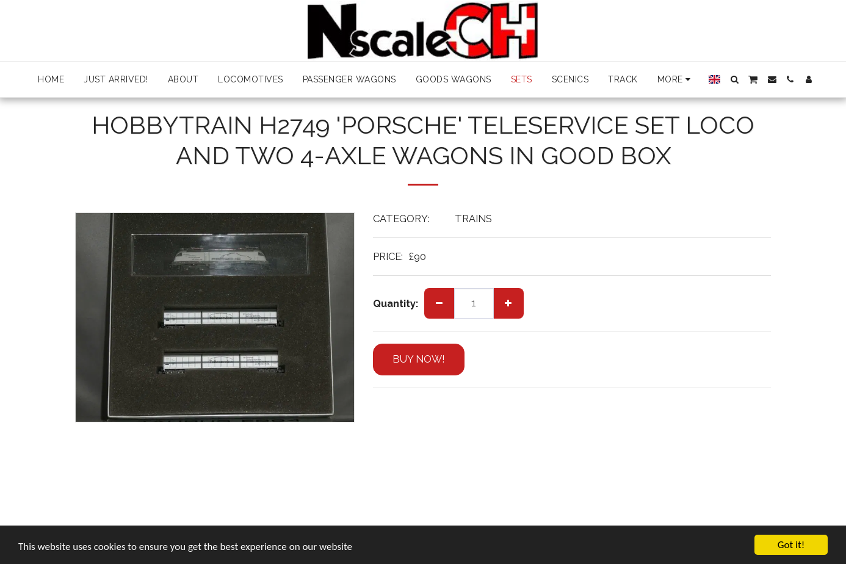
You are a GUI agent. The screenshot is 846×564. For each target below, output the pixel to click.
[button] (734, 79)
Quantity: (395, 303)
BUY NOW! (418, 359)
